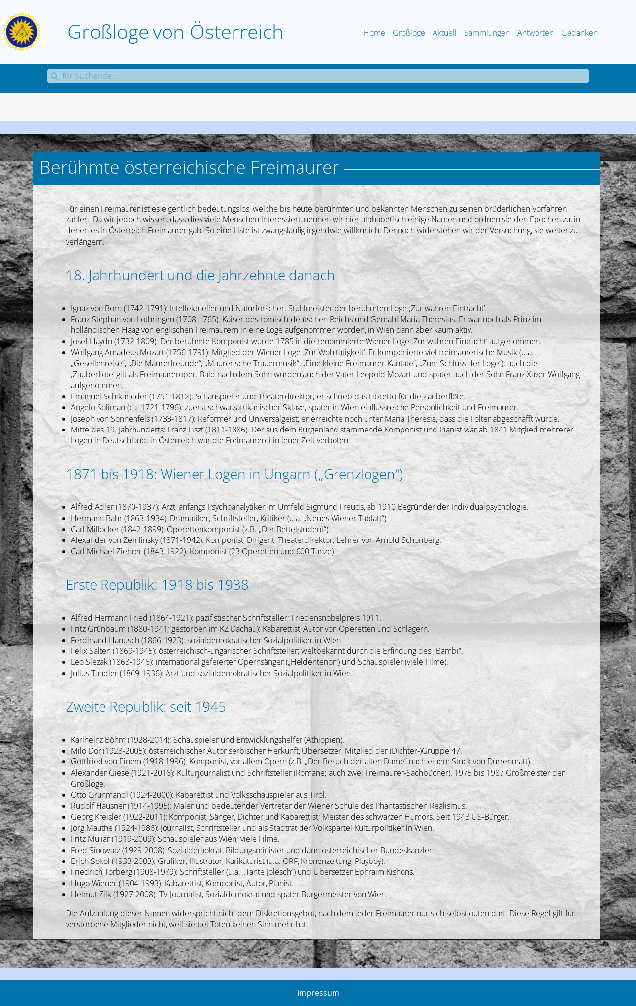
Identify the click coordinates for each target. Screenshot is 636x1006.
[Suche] (54, 76)
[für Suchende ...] (318, 76)
